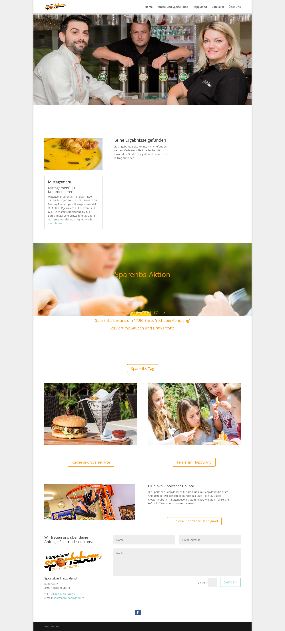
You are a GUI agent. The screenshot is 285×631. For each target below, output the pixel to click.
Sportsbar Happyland (143, 78)
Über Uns (142, 97)
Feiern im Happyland (194, 462)
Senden (230, 582)
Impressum (51, 626)
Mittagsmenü (60, 182)
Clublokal (218, 7)
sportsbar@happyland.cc (68, 598)
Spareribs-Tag (142, 368)
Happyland (200, 7)
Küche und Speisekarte (172, 7)
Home (149, 7)
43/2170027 (68, 594)
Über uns (235, 7)
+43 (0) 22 (55, 594)
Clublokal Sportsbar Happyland (194, 521)
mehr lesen (55, 223)
